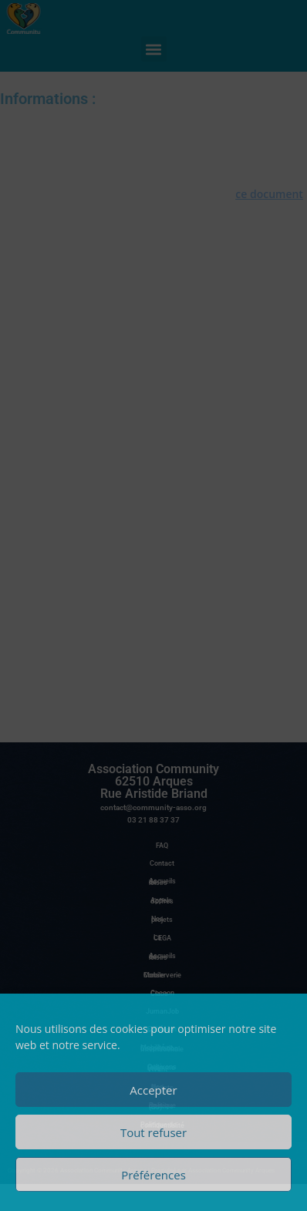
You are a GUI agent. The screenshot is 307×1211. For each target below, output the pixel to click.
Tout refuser (153, 1132)
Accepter (153, 1090)
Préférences (153, 1174)
